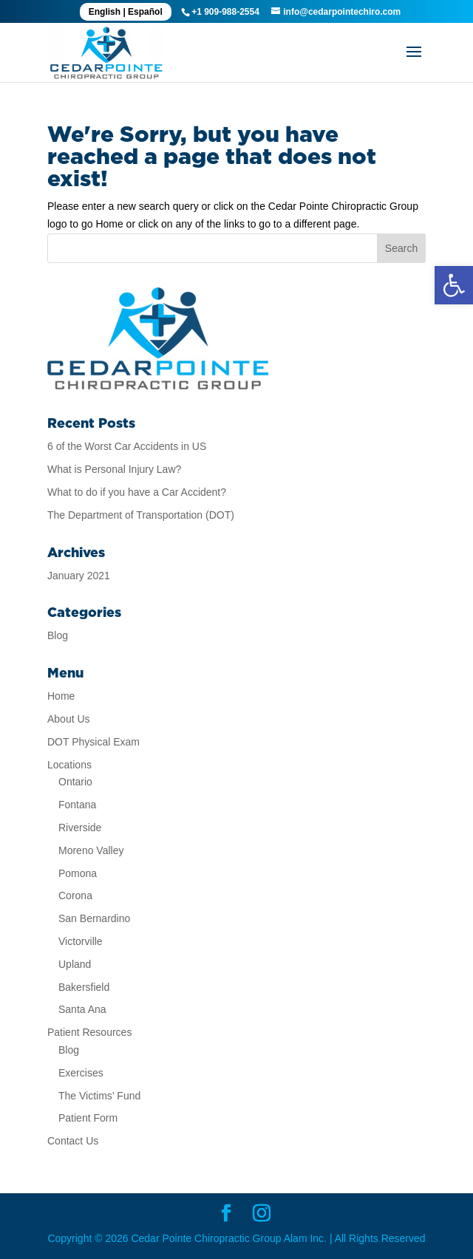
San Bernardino (94, 918)
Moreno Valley (90, 850)
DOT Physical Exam (93, 742)
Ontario (75, 782)
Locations (69, 765)
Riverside (79, 827)
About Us (68, 719)
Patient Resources (89, 1032)
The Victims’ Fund (99, 1096)
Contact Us (72, 1141)
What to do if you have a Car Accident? (136, 492)
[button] (454, 285)
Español (145, 12)
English (104, 12)
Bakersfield (83, 987)
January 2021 (78, 575)
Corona (75, 895)
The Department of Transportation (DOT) (140, 515)
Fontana (77, 805)
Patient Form (88, 1118)
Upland (74, 964)
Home (61, 696)
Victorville (80, 941)
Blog (57, 635)
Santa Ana (82, 1009)
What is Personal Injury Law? (114, 469)
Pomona (77, 873)
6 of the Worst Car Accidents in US (126, 446)
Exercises (80, 1073)
